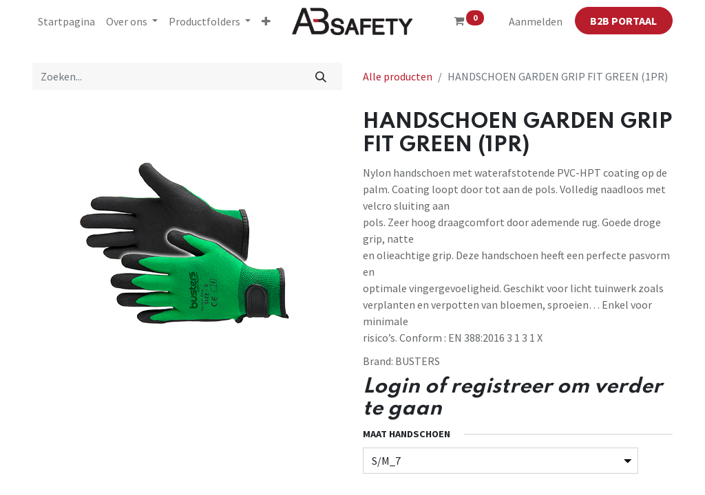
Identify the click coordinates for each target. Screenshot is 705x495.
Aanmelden (535, 21)
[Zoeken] (321, 76)
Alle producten (397, 76)
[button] (266, 21)
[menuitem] (66, 21)
